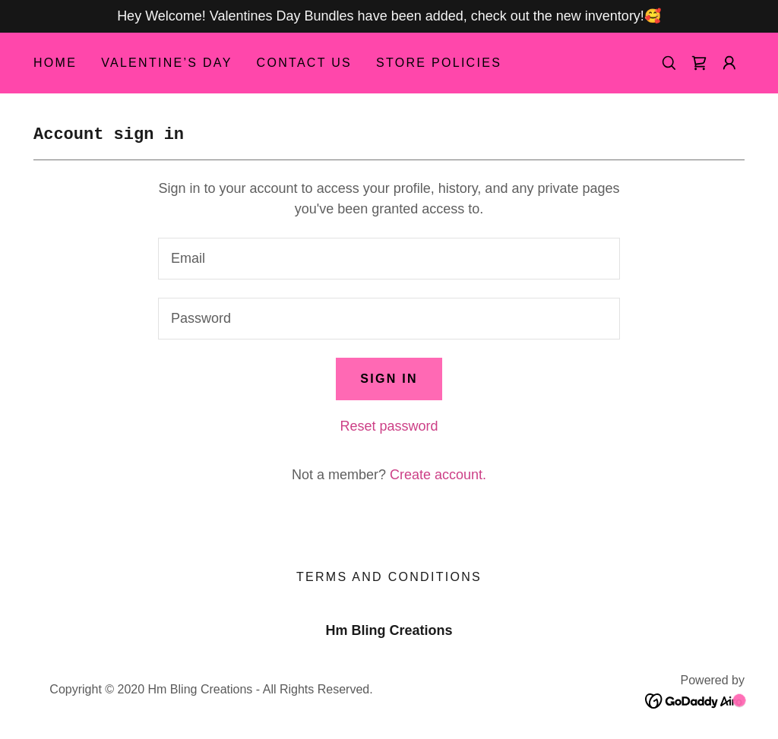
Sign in (389, 378)
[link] (699, 63)
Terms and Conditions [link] (389, 576)
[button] (729, 63)
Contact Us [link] (304, 62)
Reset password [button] (389, 426)
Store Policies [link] (438, 62)
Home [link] (55, 62)
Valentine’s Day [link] (166, 62)
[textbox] (389, 258)
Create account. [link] (438, 474)
